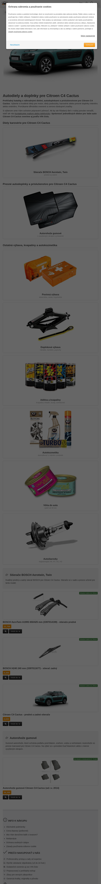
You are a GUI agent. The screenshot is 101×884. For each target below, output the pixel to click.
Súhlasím (89, 45)
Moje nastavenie (88, 36)
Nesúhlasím (15, 45)
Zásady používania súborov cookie (20, 31)
